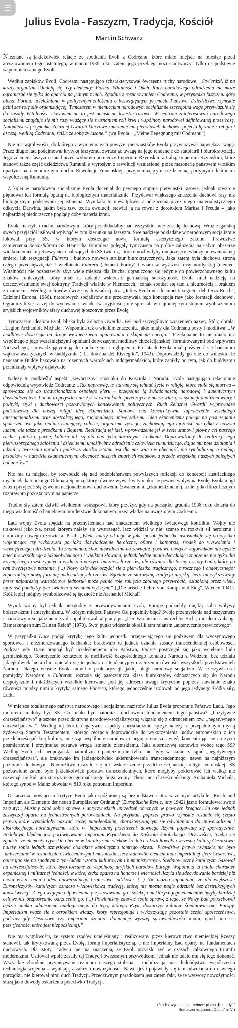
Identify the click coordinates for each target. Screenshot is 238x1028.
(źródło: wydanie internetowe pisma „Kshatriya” (196, 1005)
